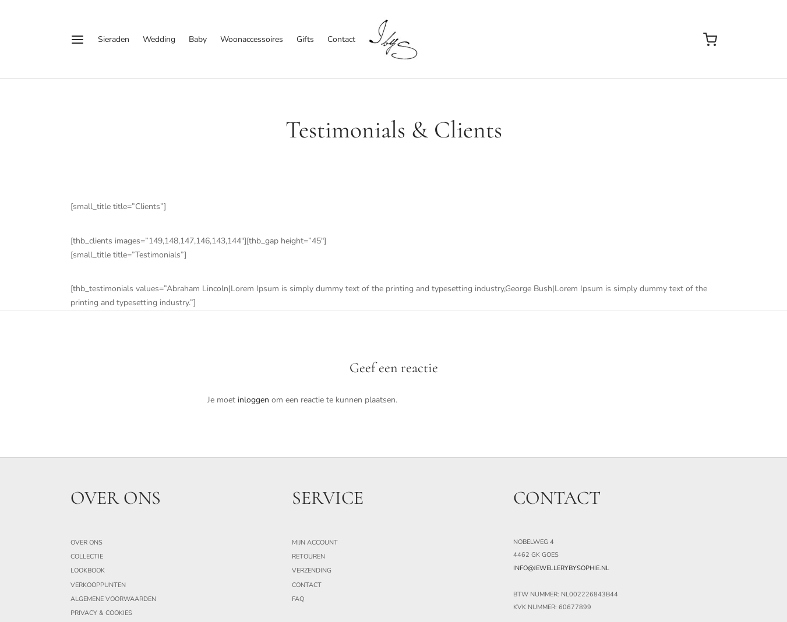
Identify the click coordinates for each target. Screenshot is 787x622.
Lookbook (87, 570)
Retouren (308, 556)
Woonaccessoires (251, 39)
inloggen (253, 399)
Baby (198, 39)
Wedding (159, 39)
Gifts (305, 39)
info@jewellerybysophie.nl (561, 568)
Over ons (86, 542)
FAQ (298, 599)
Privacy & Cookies (101, 613)
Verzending (311, 570)
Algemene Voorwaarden (113, 599)
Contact (341, 39)
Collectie (86, 556)
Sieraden (113, 39)
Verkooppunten (98, 585)
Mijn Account (315, 542)
